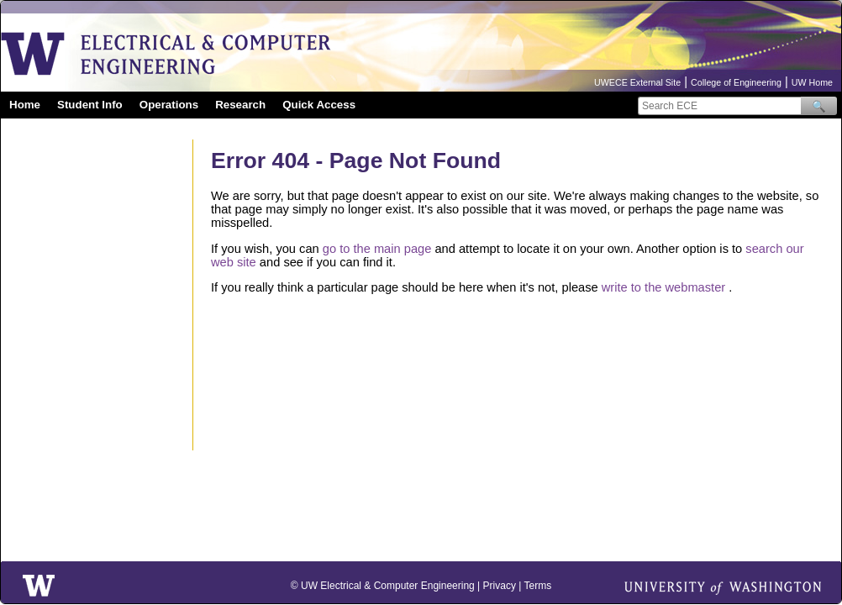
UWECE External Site (637, 82)
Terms (537, 586)
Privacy (499, 586)
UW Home (812, 82)
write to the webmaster (663, 287)
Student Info (90, 104)
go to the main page (377, 248)
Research (240, 104)
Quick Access (318, 104)
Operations (168, 104)
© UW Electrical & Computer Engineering (383, 586)
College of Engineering (736, 82)
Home (24, 104)
